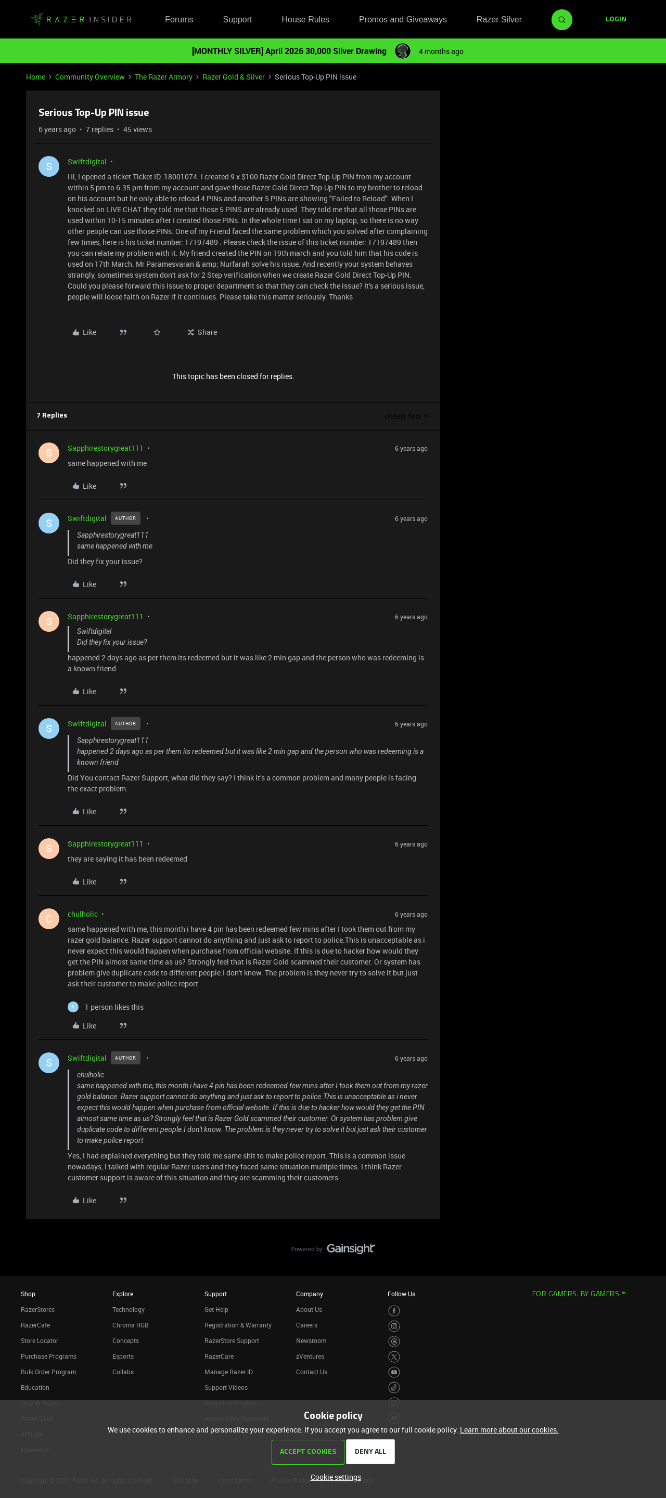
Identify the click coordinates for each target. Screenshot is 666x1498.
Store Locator (39, 1340)
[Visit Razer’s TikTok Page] (394, 1387)
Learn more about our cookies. (509, 1430)
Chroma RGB (130, 1325)
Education (35, 1387)
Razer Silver (499, 19)
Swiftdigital (87, 161)
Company (309, 1293)
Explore (122, 1293)
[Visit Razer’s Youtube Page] (394, 1372)
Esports (123, 1356)
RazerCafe (35, 1325)
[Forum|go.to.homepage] (80, 19)
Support (237, 19)
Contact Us (311, 1371)
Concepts (125, 1340)
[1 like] (106, 1006)
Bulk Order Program (48, 1371)
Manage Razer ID (228, 1371)
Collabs (123, 1371)
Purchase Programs (48, 1356)
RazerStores (38, 1309)
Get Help (216, 1309)
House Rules (305, 19)
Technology (128, 1309)
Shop (28, 1293)
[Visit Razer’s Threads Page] (394, 1341)
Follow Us (401, 1293)
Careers (306, 1325)
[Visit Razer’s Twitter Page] (394, 1356)
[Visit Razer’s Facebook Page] (394, 1311)
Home (35, 77)
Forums (179, 19)
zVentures (310, 1356)
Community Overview (90, 77)
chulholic (83, 914)
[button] (616, 19)
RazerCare (219, 1356)
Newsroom (311, 1340)
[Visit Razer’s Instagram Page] (394, 1326)
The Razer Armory (164, 77)
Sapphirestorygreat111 (106, 448)
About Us (309, 1309)
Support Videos (226, 1387)
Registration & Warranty (238, 1325)
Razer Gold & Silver (233, 77)
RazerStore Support (231, 1340)
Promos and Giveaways (403, 19)
